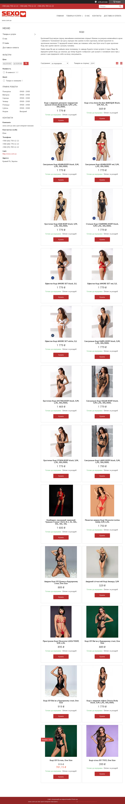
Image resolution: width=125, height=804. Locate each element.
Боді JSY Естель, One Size (61, 760)
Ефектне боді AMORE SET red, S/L (102, 284)
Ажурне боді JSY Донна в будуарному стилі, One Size (61, 582)
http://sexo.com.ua (9, 154)
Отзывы (6, 43)
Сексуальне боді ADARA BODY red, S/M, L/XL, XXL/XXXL (102, 165)
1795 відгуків (103, 2)
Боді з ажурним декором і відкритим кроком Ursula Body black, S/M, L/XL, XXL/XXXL (61, 105)
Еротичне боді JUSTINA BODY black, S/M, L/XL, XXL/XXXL (61, 402)
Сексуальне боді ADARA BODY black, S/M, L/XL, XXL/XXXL (61, 165)
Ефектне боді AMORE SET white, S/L (61, 341)
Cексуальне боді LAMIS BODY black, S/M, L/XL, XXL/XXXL (102, 461)
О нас (87, 16)
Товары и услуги (73, 16)
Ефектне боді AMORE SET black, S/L (61, 284)
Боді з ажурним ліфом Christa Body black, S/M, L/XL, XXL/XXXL (102, 702)
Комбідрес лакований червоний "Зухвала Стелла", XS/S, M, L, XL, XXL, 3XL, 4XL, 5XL (61, 522)
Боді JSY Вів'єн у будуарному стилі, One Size (102, 642)
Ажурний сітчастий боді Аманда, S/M (102, 581)
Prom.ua (75, 799)
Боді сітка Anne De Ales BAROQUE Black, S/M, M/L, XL (102, 104)
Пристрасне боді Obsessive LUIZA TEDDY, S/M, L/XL (61, 642)
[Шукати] (120, 6)
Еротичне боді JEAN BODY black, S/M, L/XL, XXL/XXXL (61, 225)
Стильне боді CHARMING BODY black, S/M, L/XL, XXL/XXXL (102, 225)
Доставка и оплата (112, 16)
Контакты (96, 16)
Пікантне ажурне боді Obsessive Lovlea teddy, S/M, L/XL (102, 521)
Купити (61, 120)
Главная (60, 16)
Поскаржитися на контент (67, 801)
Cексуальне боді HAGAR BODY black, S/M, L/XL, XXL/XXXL (102, 402)
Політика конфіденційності (87, 801)
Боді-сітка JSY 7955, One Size (102, 760)
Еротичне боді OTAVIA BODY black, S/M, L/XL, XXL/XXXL (61, 461)
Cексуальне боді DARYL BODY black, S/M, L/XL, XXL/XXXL (102, 342)
